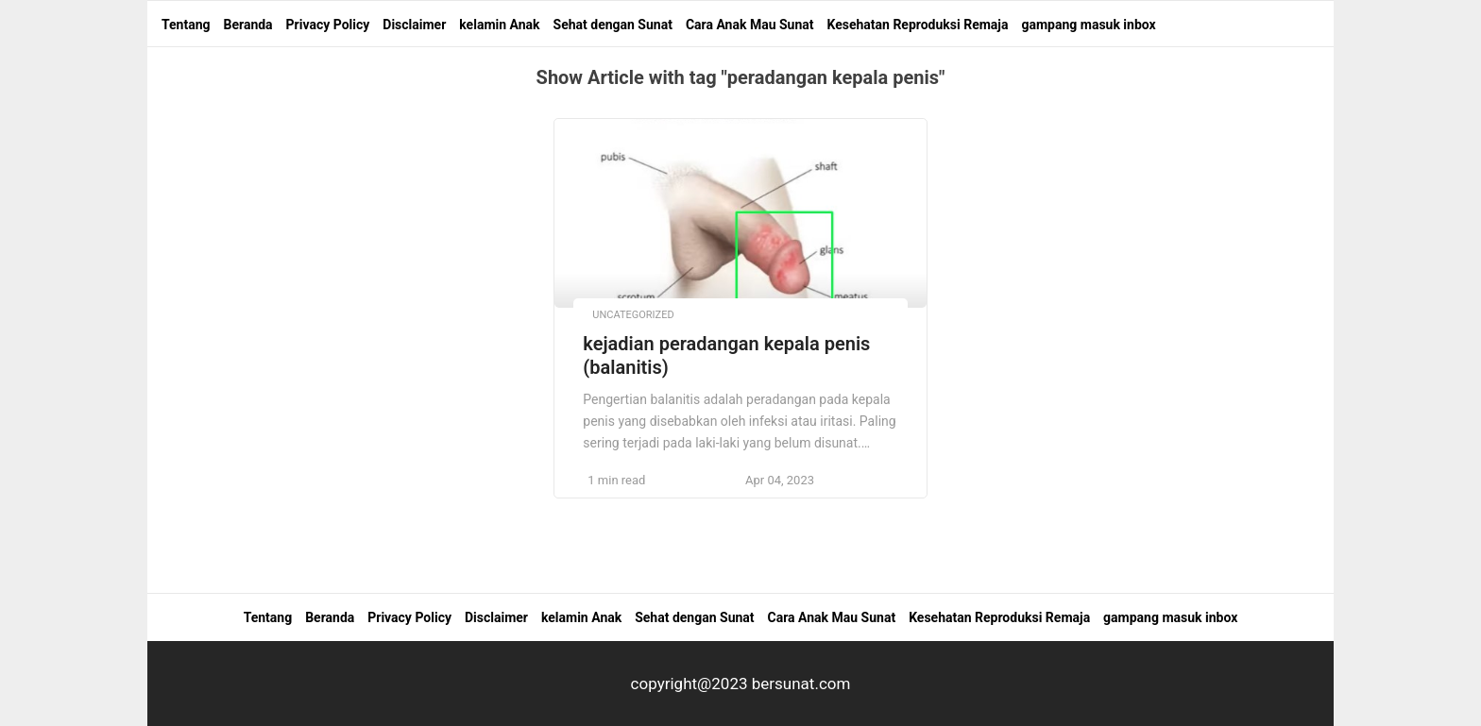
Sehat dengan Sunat (612, 24)
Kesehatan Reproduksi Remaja (917, 24)
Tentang (186, 24)
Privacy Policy (328, 24)
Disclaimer (414, 24)
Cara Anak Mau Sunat (750, 24)
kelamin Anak (499, 24)
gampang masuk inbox (1088, 24)
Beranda (248, 24)
